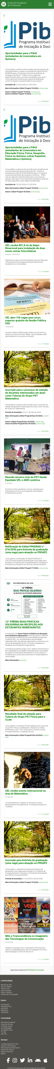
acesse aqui (43, 88)
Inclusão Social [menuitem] (6, 1026)
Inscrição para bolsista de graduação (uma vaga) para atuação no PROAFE (26, 862)
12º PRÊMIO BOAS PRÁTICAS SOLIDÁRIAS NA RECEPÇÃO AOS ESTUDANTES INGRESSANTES (24, 624)
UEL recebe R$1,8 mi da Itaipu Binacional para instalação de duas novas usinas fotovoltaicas (25, 248)
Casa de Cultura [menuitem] (7, 1024)
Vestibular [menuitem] (4, 1012)
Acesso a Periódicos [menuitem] (8, 1046)
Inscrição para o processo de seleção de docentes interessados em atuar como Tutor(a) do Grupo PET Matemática (26, 394)
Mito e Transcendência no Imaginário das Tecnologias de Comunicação (26, 937)
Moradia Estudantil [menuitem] (8, 1022)
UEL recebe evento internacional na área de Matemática (25, 792)
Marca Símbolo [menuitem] (6, 992)
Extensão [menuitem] (4, 1008)
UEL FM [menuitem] (4, 1034)
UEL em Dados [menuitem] (6, 987)
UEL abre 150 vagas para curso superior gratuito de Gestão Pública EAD (25, 320)
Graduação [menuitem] (5, 1005)
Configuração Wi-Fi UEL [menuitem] (10, 1044)
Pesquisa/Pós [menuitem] (6, 1006)
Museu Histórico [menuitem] (7, 1052)
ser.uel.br (23, 660)
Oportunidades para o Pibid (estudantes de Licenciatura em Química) (23, 56)
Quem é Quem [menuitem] (6, 991)
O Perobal (45, 271)
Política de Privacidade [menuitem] (9, 994)
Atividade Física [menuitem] (7, 1030)
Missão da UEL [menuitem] (6, 985)
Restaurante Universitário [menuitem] (10, 1048)
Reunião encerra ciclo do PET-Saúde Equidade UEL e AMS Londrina (26, 479)
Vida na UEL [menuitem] (5, 989)
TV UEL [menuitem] (3, 1032)
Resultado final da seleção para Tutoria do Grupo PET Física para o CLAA (25, 716)
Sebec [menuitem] (3, 1054)
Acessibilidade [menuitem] (6, 1028)
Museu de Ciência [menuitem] (7, 1050)
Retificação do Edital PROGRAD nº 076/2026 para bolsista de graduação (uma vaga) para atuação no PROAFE (26, 549)
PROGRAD (45, 101)
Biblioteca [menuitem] (4, 1010)
